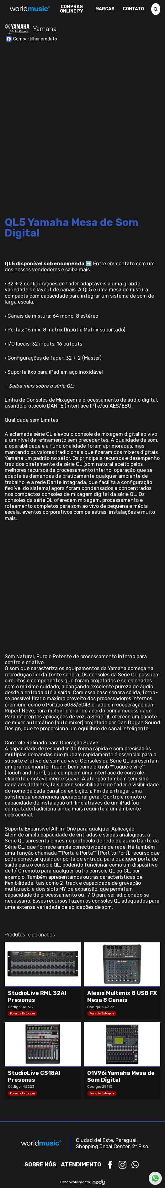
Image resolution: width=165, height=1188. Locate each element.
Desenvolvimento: (82, 1182)
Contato (133, 9)
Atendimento (81, 1164)
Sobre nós (40, 1164)
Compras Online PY (71, 9)
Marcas (104, 9)
